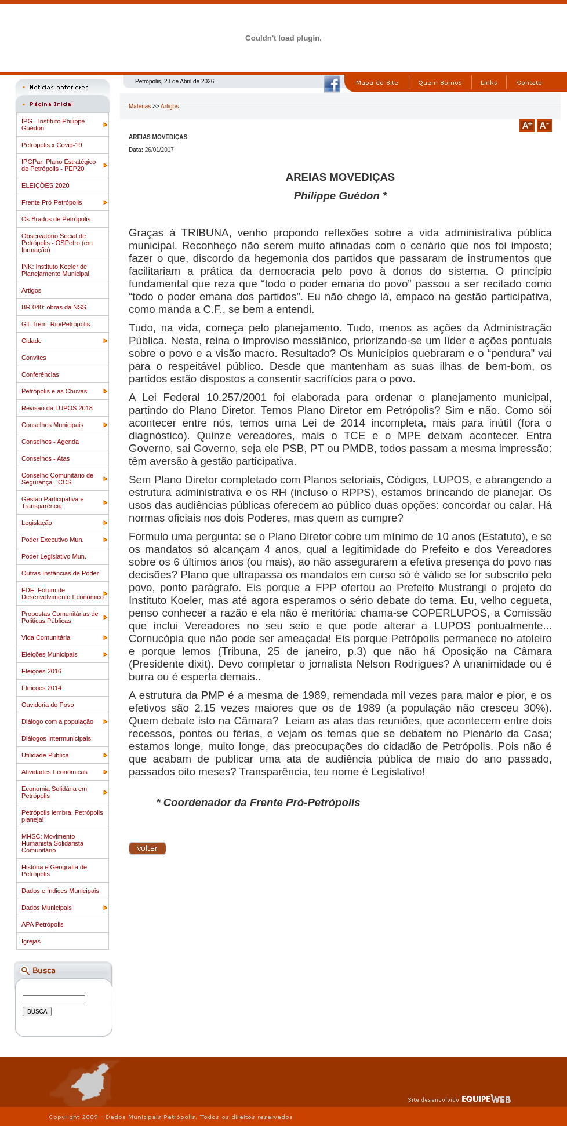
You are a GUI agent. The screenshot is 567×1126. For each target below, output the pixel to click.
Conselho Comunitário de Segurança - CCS (57, 479)
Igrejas (31, 941)
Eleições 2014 (41, 687)
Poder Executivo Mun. (52, 539)
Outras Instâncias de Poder (60, 573)
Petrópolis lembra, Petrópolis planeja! (62, 816)
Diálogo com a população (57, 721)
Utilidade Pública (45, 755)
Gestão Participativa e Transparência (52, 502)
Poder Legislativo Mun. (53, 556)
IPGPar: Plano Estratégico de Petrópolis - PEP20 (58, 165)
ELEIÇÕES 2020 (45, 185)
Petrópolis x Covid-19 (51, 144)
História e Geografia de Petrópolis (54, 870)
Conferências (40, 374)
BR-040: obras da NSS (53, 307)
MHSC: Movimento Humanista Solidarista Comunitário (52, 843)
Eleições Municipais (49, 654)
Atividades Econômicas (54, 771)
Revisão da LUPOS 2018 (57, 408)
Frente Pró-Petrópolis (51, 202)
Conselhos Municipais (52, 424)
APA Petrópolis (42, 924)
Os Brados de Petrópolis (55, 219)
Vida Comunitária (45, 637)
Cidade (31, 340)
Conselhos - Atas (45, 458)
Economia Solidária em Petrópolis (54, 792)
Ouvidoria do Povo (47, 704)
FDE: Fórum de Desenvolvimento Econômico (62, 593)
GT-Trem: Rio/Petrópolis (55, 323)
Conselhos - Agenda (50, 441)
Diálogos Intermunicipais (56, 738)
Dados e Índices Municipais (60, 890)
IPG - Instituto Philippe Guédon (53, 125)
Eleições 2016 (41, 671)
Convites (33, 357)
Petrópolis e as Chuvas (54, 391)
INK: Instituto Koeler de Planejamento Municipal (55, 270)
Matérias (140, 106)
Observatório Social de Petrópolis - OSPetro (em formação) (57, 242)
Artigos (31, 290)
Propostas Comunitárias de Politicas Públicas (60, 617)
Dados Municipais (46, 907)
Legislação (36, 522)
